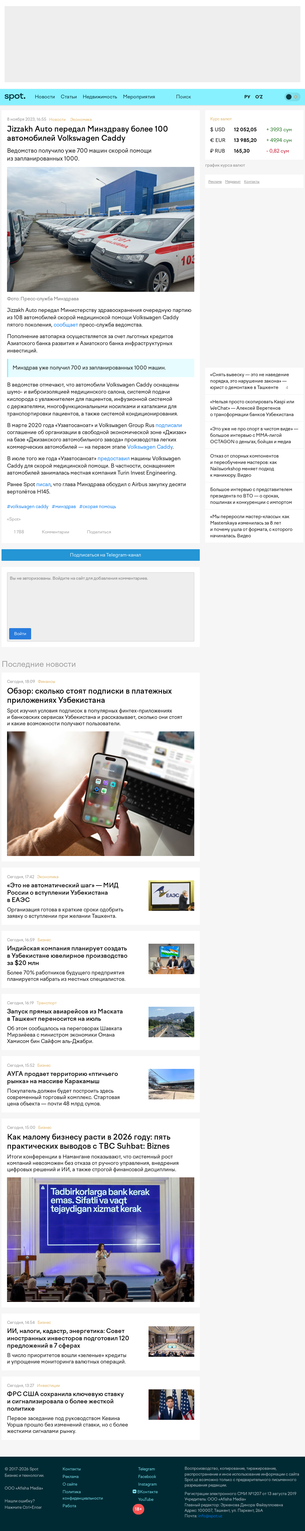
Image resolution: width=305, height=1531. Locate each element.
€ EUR (217, 140)
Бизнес (44, 940)
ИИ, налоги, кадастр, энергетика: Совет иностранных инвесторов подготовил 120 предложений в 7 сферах (68, 1338)
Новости (45, 97)
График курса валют (227, 165)
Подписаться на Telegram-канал (101, 555)
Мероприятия (139, 97)
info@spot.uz (210, 1516)
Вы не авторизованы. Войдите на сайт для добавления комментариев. (100, 599)
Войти (20, 633)
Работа (69, 1506)
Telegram (144, 1469)
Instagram (145, 1484)
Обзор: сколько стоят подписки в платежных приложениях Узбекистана (89, 695)
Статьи (69, 97)
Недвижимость (100, 97)
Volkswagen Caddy (150, 447)
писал (43, 484)
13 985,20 (245, 140)
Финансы (46, 681)
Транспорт (47, 1003)
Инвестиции (48, 1385)
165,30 (242, 151)
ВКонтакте (145, 1492)
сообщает (66, 325)
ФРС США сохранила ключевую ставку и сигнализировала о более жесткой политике (65, 1401)
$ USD (217, 130)
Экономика (48, 877)
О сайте (70, 1484)
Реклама (215, 182)
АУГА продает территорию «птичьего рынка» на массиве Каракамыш (62, 1077)
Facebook (144, 1476)
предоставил (114, 458)
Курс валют (221, 119)
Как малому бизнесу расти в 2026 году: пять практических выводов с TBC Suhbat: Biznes (88, 1141)
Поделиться (95, 532)
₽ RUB (217, 151)
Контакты (252, 182)
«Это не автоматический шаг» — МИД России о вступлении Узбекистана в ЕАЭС (63, 892)
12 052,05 (245, 130)
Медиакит (233, 182)
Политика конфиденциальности (83, 1495)
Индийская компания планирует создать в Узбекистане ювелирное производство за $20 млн (67, 956)
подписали (169, 425)
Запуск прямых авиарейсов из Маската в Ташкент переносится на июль (65, 1015)
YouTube (143, 1499)
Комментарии (52, 532)
